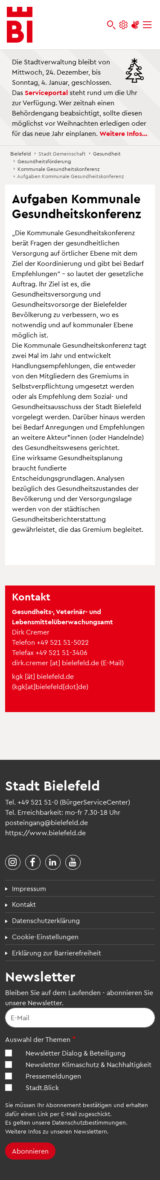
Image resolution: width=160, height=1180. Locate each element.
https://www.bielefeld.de (45, 832)
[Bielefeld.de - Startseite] (19, 25)
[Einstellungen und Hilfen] (123, 25)
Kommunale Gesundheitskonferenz (58, 169)
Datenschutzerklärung (46, 920)
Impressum (29, 888)
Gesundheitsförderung (44, 161)
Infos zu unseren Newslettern (67, 1131)
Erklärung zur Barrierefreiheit (56, 953)
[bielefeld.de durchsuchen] (111, 25)
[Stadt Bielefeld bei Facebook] (33, 862)
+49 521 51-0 (37, 802)
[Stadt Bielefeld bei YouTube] (73, 862)
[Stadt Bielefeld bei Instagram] (12, 862)
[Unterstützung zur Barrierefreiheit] (135, 25)
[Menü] (147, 25)
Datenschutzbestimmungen (89, 1122)
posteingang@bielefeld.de (46, 822)
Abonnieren (30, 1151)
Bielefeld (20, 153)
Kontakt (24, 904)
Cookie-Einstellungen (45, 936)
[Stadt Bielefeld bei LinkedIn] (53, 862)
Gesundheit (107, 153)
